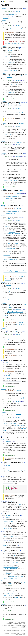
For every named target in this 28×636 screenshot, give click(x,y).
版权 (11, 622)
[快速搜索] (16, 1)
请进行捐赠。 (23, 630)
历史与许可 (21, 627)
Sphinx (19, 634)
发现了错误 (23, 633)
